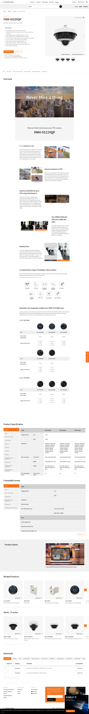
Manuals (14, 658)
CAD (20, 658)
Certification (26, 658)
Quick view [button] (18, 598)
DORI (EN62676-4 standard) (9, 470)
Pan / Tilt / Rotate (9, 436)
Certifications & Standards (8, 466)
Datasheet (18, 51)
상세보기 (2, 712)
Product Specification (18, 71)
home (5, 11)
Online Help (77, 658)
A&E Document (35, 658)
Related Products (36, 71)
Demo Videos (27, 71)
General (7, 454)
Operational (8, 440)
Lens (6, 433)
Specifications (60, 658)
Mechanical (7, 462)
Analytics (7, 444)
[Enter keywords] (46, 6)
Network (7, 447)
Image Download (66, 54)
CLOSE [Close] (86, 696)
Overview (8, 71)
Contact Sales (8, 51)
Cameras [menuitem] (15, 11)
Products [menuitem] (9, 11)
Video (6, 429)
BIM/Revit (52, 658)
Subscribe (51, 699)
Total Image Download (78, 54)
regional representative (16, 56)
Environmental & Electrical (9, 458)
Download (44, 71)
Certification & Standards (11, 508)
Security (7, 451)
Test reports (69, 658)
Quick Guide (44, 658)
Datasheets (7, 658)
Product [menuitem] (30, 6)
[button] (32, 2)
